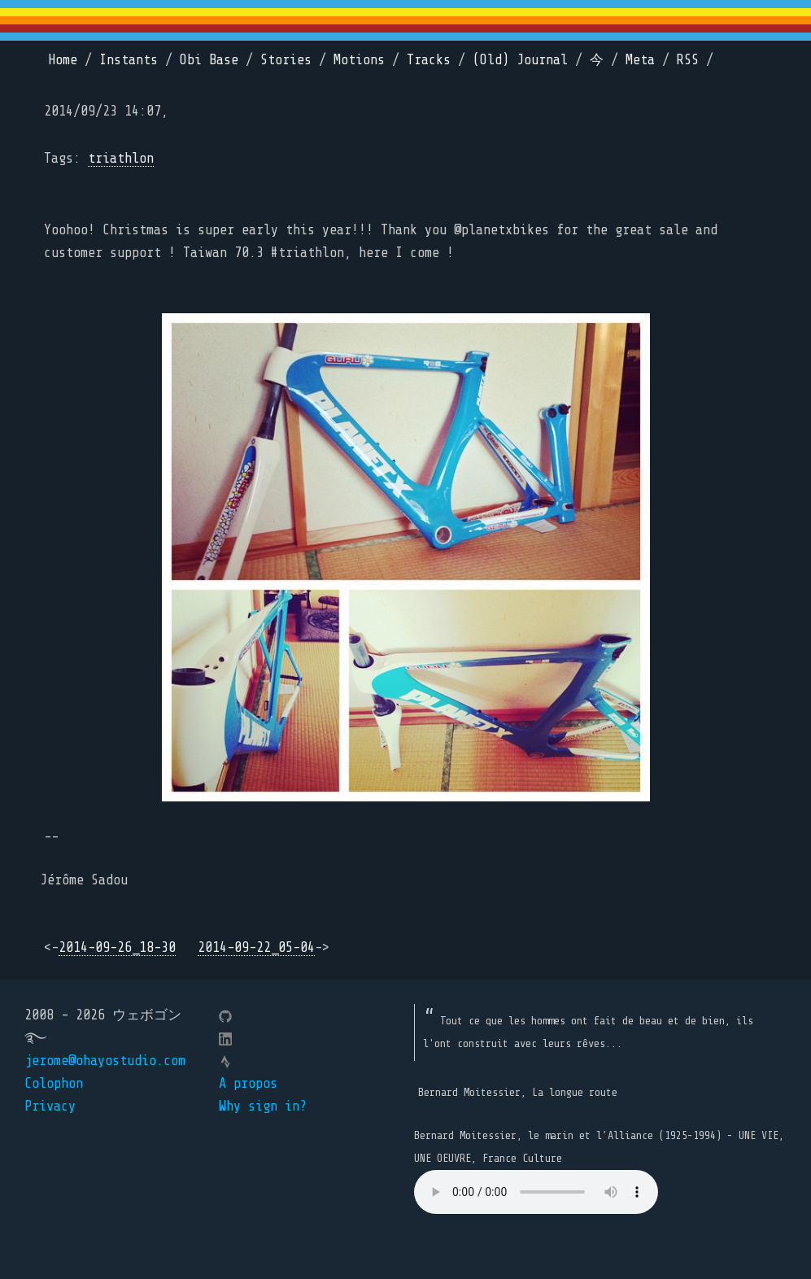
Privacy (50, 1106)
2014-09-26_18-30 (117, 947)
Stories (286, 60)
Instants (128, 60)
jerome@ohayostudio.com (104, 1060)
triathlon (121, 158)
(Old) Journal (520, 60)
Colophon (53, 1083)
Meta (640, 60)
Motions (359, 60)
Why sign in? (263, 1106)
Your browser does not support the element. (536, 1192)
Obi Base (209, 60)
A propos (248, 1083)
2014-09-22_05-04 (256, 947)
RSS (688, 60)
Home (62, 60)
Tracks (429, 60)
